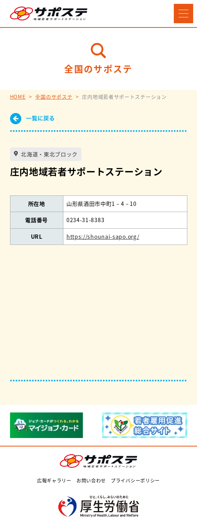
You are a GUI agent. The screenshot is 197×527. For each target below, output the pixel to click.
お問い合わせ (91, 480)
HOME (18, 96)
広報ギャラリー (54, 480)
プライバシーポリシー (135, 480)
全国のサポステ (53, 96)
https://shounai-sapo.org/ (102, 236)
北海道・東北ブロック (49, 154)
